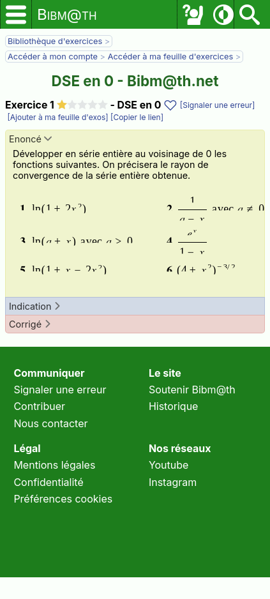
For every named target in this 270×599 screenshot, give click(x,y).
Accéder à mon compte (53, 56)
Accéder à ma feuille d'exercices (171, 56)
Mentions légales (54, 465)
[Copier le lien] (136, 117)
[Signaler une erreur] (217, 105)
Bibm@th (67, 14)
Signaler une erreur (59, 389)
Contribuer (39, 406)
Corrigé (30, 324)
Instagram (173, 482)
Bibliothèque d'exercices (55, 41)
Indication (35, 306)
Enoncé (30, 138)
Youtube (169, 465)
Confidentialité (48, 482)
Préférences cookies (62, 498)
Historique (174, 406)
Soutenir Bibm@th (192, 389)
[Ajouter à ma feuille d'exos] (57, 117)
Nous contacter (50, 423)
